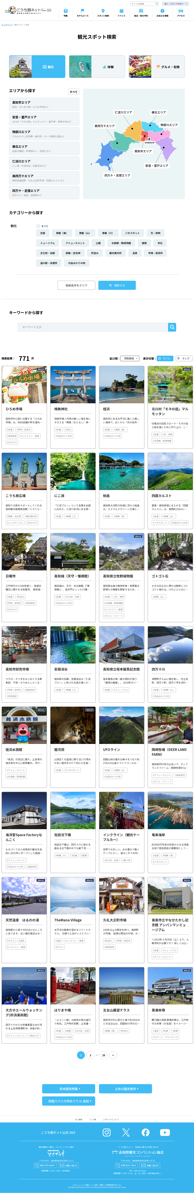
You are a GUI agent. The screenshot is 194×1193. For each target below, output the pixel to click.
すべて (44, 226)
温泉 (134, 253)
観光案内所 (115, 253)
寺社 (160, 243)
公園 (98, 243)
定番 (42, 233)
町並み (95, 253)
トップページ (7, 25)
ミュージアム (47, 243)
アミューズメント (75, 243)
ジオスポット (132, 233)
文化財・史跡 (47, 253)
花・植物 (155, 233)
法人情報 (78, 1119)
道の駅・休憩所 (48, 263)
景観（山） (85, 233)
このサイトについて (111, 1119)
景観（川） (108, 233)
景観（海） (62, 233)
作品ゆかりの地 (76, 263)
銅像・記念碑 (73, 253)
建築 (144, 243)
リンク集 (92, 1119)
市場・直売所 (155, 253)
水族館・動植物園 (121, 243)
